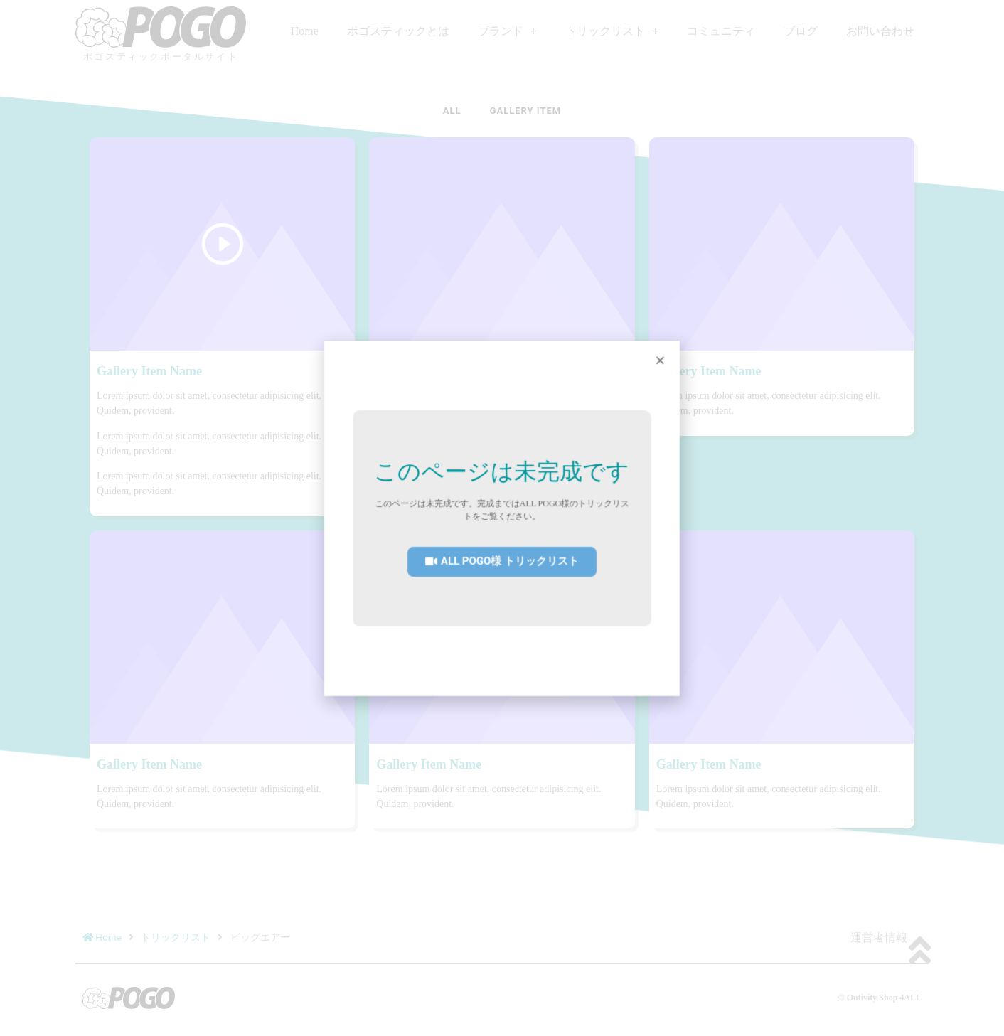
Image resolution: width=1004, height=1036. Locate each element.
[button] (502, 559)
